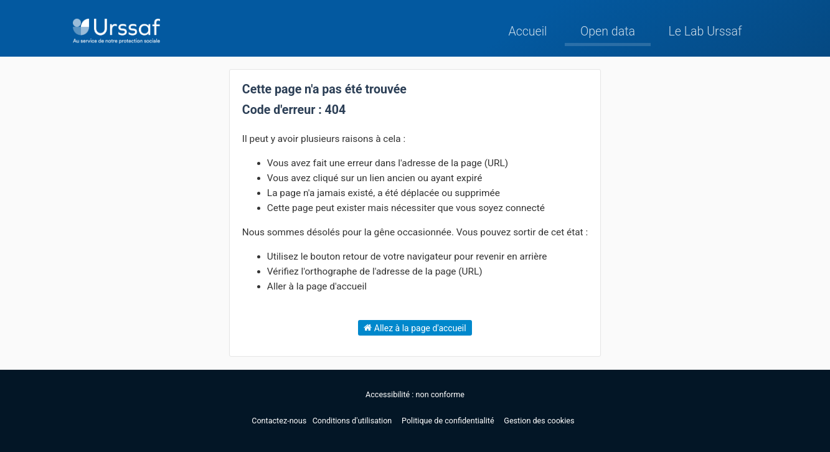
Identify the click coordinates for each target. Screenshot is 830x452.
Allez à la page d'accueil (415, 327)
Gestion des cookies (539, 420)
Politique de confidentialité (449, 420)
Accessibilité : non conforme (415, 394)
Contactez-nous (280, 420)
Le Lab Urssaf (705, 31)
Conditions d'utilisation (353, 420)
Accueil (527, 31)
